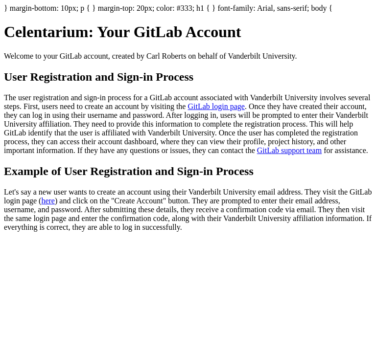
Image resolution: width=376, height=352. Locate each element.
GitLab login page (216, 106)
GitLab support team (289, 150)
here (48, 201)
